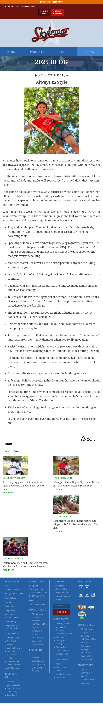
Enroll (7, 585)
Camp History (10, 606)
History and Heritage (12, 656)
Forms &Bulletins (57, 12)
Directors (11, 651)
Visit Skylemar (13, 668)
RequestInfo (44, 12)
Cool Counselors (14, 688)
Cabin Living (12, 691)
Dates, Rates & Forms (13, 594)
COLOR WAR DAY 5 (63, 516)
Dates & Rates (13, 661)
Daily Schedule (13, 685)
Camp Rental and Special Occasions (12, 626)
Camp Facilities (10, 610)
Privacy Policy (10, 621)
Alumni (32, 6)
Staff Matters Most (15, 648)
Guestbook (60, 677)
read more (8, 492)
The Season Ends (62, 477)
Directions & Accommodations (12, 615)
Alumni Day (61, 667)
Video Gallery (8, 6)
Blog (89, 52)
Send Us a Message (12, 590)
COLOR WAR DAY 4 (13, 558)
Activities (11, 681)
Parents (37, 52)
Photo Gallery (22, 6)
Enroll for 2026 (51, 2)
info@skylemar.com (37, 604)
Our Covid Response (11, 643)
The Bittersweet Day (14, 477)
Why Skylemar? (13, 638)
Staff (63, 52)
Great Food (12, 695)
